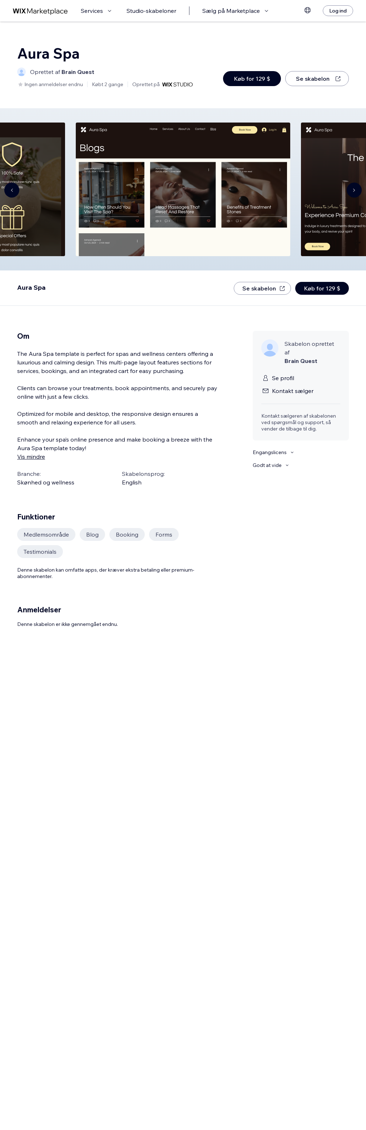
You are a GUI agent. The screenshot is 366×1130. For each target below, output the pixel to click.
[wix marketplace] (40, 11)
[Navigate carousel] (11, 190)
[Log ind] (338, 10)
